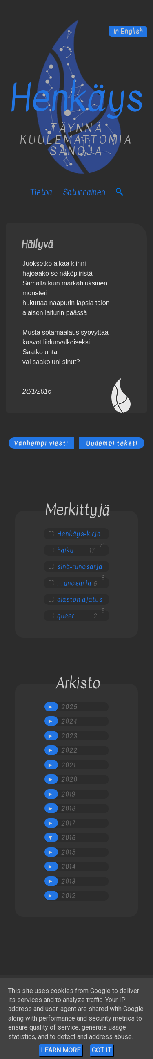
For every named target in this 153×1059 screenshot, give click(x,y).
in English (128, 31)
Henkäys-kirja (79, 534)
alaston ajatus (79, 599)
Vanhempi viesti (41, 443)
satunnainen (84, 192)
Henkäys (76, 98)
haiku (65, 550)
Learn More (60, 1050)
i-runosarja (74, 583)
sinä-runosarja (79, 567)
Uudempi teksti (111, 443)
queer (65, 616)
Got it (101, 1050)
